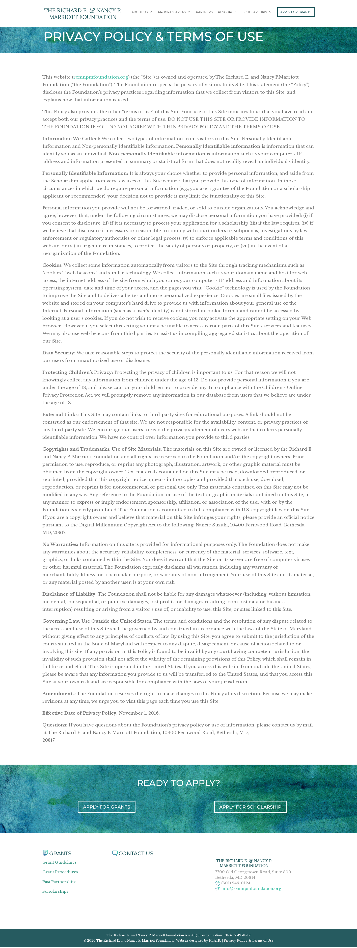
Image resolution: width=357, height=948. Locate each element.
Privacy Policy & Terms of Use (248, 941)
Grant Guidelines (59, 863)
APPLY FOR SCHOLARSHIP (250, 807)
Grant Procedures (60, 872)
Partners (204, 13)
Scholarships (254, 13)
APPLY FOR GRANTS (106, 807)
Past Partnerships (59, 882)
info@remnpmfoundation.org (251, 889)
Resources (227, 13)
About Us (139, 13)
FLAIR (214, 941)
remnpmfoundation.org (100, 77)
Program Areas (172, 13)
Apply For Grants (295, 13)
